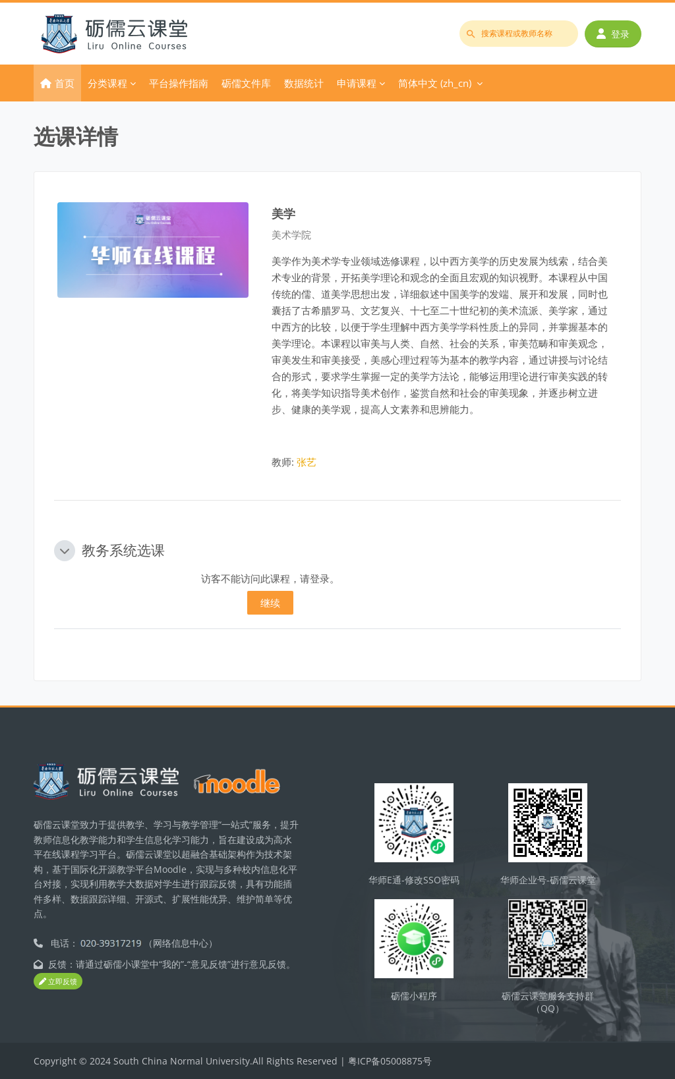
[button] (64, 550)
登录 (613, 34)
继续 (270, 602)
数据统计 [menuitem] (304, 83)
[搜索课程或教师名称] (518, 33)
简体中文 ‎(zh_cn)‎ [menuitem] (434, 83)
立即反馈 (58, 981)
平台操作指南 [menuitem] (178, 83)
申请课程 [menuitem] (356, 83)
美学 (283, 213)
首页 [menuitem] (64, 83)
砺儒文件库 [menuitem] (246, 83)
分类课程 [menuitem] (107, 83)
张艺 (306, 461)
